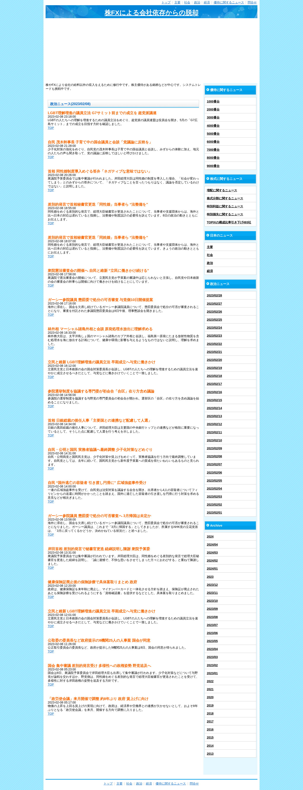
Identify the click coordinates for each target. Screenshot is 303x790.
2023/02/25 (214, 319)
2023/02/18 (214, 376)
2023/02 (212, 665)
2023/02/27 (214, 303)
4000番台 (213, 125)
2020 (210, 697)
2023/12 (212, 584)
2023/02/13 (214, 416)
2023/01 (212, 673)
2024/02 (212, 560)
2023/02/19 (214, 368)
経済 (207, 2)
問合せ (252, 2)
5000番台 (213, 133)
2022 (210, 681)
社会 (187, 2)
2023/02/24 (214, 327)
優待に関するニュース (229, 2)
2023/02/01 (214, 512)
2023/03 (212, 657)
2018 (210, 713)
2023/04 (212, 649)
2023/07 (212, 625)
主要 (177, 2)
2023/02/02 (214, 504)
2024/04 (212, 544)
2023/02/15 (214, 400)
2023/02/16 (214, 392)
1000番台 (213, 101)
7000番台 (213, 149)
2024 (210, 536)
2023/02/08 (214, 456)
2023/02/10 (214, 440)
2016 (210, 729)
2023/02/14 (214, 408)
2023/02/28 (214, 295)
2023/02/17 (214, 384)
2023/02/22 (214, 344)
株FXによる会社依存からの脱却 (151, 12)
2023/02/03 (214, 496)
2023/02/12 (214, 424)
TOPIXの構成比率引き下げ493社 (229, 222)
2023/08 (212, 617)
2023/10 (212, 601)
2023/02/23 (214, 335)
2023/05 (212, 641)
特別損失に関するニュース (225, 214)
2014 (210, 745)
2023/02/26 (214, 311)
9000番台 (213, 166)
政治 (197, 2)
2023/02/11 (214, 432)
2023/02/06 (214, 472)
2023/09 (212, 609)
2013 (210, 753)
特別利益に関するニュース (225, 206)
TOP (51, 128)
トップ (166, 2)
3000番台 (213, 117)
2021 (210, 689)
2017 (210, 721)
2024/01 (212, 568)
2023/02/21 (214, 352)
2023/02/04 (214, 488)
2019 (210, 705)
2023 (210, 576)
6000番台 (213, 141)
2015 (210, 737)
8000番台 (213, 157)
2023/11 (212, 593)
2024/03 (212, 552)
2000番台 (213, 109)
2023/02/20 (214, 360)
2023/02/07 (214, 464)
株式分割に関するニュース (225, 198)
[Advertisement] (151, 50)
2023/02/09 (214, 448)
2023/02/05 (214, 480)
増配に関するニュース (222, 190)
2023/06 (212, 633)
